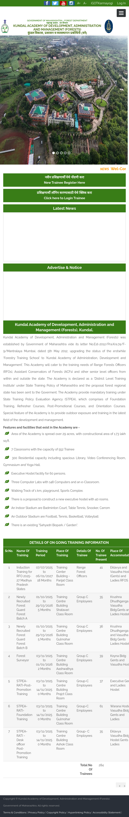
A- (85, 3)
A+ (78, 3)
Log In (121, 3)
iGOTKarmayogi (102, 3)
